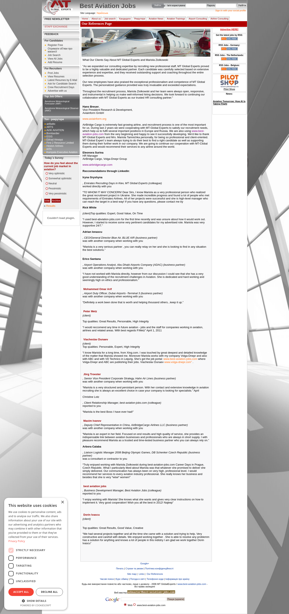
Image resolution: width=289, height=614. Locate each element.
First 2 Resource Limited (60, 142)
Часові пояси (107, 579)
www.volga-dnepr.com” (178, 362)
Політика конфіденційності (159, 568)
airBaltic (51, 123)
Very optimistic (57, 173)
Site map (131, 574)
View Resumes (56, 76)
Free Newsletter (57, 19)
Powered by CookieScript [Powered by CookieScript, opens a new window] (35, 605)
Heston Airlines (55, 145)
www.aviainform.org (94, 118)
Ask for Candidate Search (62, 83)
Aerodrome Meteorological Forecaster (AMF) (57, 102)
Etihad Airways (55, 139)
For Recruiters (53, 68)
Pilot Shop (229, 89)
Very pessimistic (58, 193)
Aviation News (155, 18)
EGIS (50, 136)
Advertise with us (57, 90)
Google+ (144, 563)
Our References (154, 574)
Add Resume (55, 62)
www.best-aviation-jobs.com (180, 358)
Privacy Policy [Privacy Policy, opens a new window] (16, 541)
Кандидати (124, 18)
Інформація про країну (177, 579)
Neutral (53, 183)
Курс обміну (122, 579)
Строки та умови (134, 568)
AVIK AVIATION (55, 130)
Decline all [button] (49, 592)
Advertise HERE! (229, 29)
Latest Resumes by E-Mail (62, 80)
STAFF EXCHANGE (56, 26)
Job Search (54, 55)
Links (141, 574)
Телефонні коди (155, 579)
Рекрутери (139, 18)
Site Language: (88, 13)
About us (95, 18)
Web (130, 605)
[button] (35, 601)
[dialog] (35, 554)
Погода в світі (137, 579)
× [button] (62, 502)
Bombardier (53, 133)
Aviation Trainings (175, 18)
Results (50, 205)
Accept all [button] (21, 592)
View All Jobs (55, 58)
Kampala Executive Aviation (62, 152)
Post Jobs (53, 73)
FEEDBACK (52, 34)
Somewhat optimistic (60, 178)
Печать (120, 568)
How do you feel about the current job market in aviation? (61, 166)
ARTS (50, 127)
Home (84, 18)
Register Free (55, 45)
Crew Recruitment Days (61, 87)
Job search (109, 18)
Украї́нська (102, 13)
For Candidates (54, 40)
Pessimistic (55, 188)
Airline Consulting (219, 18)
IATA (49, 149)
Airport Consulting (197, 18)
